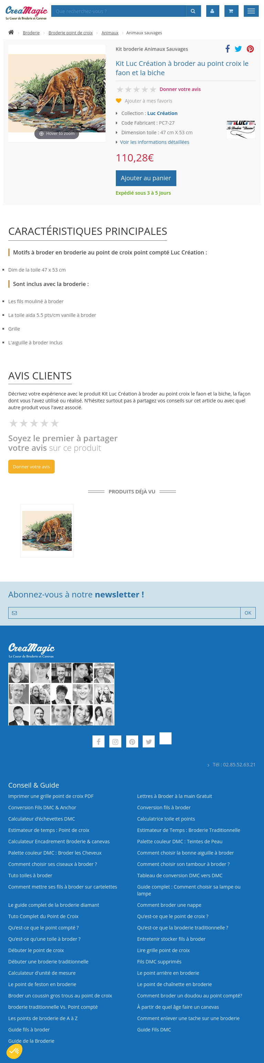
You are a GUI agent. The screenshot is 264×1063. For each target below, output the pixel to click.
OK (248, 612)
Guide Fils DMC (154, 1029)
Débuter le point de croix (36, 950)
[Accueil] (11, 33)
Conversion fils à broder (164, 807)
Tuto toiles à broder (30, 875)
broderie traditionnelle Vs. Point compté (53, 1007)
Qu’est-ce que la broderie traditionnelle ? (182, 927)
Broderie (31, 33)
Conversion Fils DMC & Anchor (42, 807)
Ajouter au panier (146, 178)
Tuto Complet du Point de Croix (43, 916)
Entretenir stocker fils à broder (171, 939)
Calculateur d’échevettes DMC (41, 818)
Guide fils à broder (29, 1029)
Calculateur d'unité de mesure (42, 973)
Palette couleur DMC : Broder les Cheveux (54, 852)
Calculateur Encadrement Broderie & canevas (59, 841)
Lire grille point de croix (163, 950)
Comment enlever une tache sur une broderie (188, 1018)
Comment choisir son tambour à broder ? (183, 864)
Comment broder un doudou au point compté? (189, 995)
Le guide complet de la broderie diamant (53, 905)
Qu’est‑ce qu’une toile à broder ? (44, 939)
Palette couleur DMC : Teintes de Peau (179, 841)
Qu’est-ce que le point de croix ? (172, 916)
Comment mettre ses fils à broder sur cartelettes (62, 886)
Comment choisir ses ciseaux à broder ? (52, 864)
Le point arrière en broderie (168, 973)
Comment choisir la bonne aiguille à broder (185, 852)
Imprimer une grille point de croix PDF (51, 796)
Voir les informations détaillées (154, 142)
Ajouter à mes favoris (148, 101)
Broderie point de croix (70, 33)
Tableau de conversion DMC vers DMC (179, 875)
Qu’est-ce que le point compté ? (43, 927)
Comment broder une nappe (169, 905)
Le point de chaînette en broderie (174, 984)
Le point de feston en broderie (42, 984)
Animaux (109, 33)
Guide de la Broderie (31, 1041)
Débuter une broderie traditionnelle (48, 961)
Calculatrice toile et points (166, 818)
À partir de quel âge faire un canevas (178, 1007)
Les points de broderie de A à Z (43, 1018)
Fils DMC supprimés (159, 961)
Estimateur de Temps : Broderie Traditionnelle (188, 830)
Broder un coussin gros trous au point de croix (60, 995)
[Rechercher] (193, 11)
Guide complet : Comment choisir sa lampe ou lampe (189, 890)
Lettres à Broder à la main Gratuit (174, 796)
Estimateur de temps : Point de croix (48, 830)
